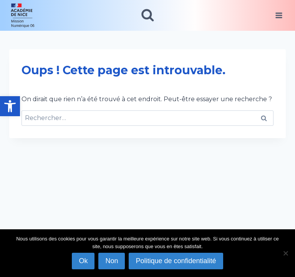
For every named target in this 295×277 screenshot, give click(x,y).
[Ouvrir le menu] (279, 15)
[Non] (285, 253)
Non (111, 261)
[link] (10, 106)
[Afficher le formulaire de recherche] (148, 15)
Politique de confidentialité (176, 261)
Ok (83, 261)
